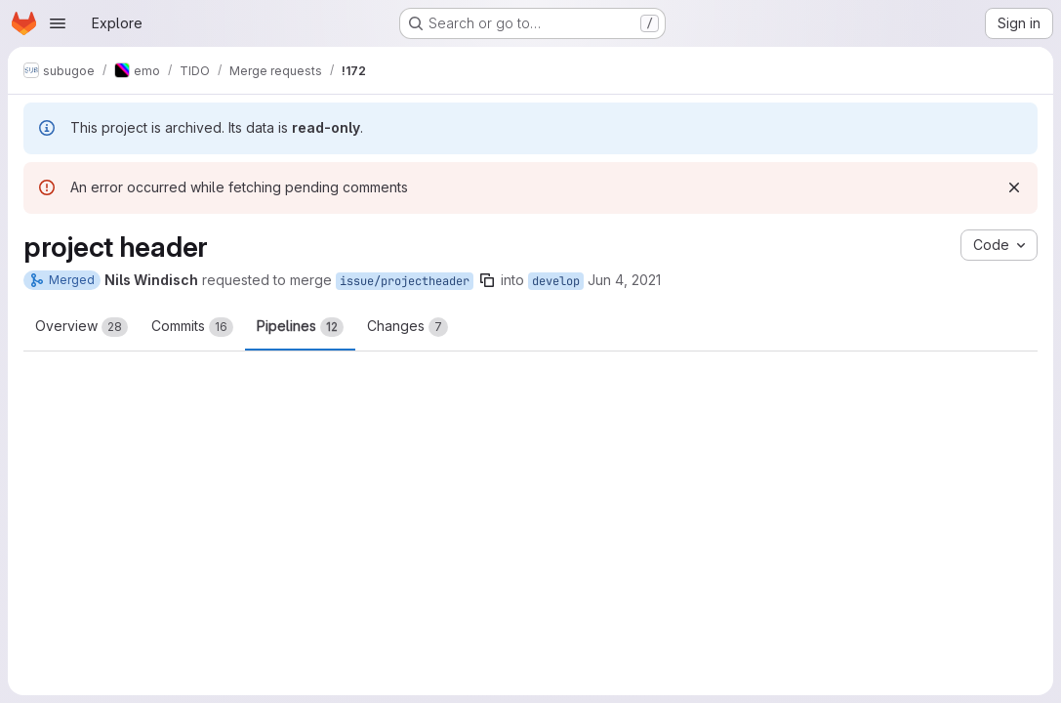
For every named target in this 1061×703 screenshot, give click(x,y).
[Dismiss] (1014, 187)
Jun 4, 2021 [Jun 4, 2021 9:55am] (624, 279)
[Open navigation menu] (57, 23)
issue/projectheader (404, 281)
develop (556, 281)
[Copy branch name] (487, 280)
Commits (192, 327)
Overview (81, 327)
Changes (407, 327)
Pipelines (300, 327)
